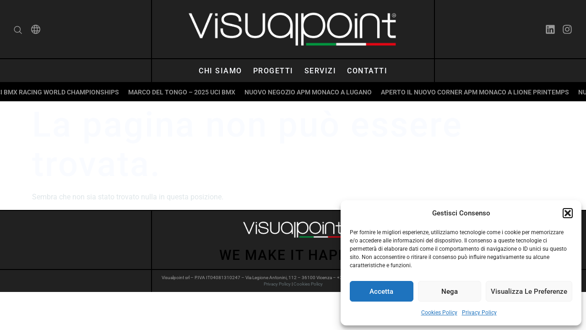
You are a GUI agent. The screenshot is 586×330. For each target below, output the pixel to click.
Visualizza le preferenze (529, 291)
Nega (449, 291)
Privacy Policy (479, 312)
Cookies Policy (439, 312)
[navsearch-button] (18, 31)
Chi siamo (220, 70)
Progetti (273, 70)
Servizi (320, 70)
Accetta (381, 291)
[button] (567, 213)
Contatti (367, 70)
